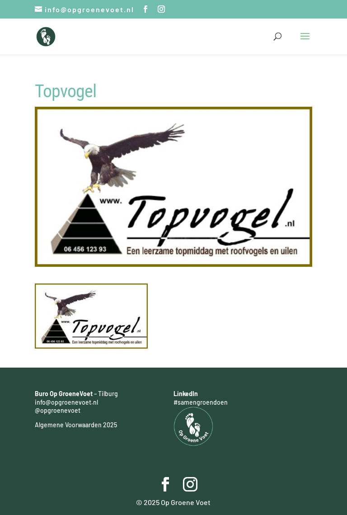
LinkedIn (186, 393)
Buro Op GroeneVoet (64, 393)
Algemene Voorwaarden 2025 (76, 425)
